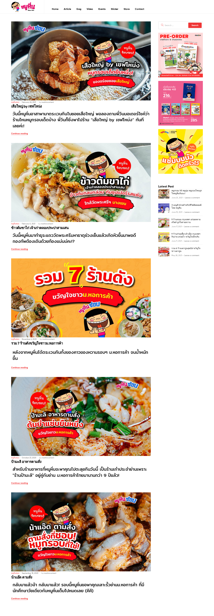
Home (55, 8)
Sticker (114, 8)
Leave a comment (192, 198)
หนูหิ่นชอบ (15, 102)
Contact (139, 8)
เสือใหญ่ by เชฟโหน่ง (26, 106)
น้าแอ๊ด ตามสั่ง (21, 577)
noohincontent (48, 102)
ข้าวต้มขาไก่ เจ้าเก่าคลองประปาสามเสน (39, 228)
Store (127, 8)
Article (67, 8)
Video (90, 8)
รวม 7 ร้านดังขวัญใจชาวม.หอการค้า (37, 343)
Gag (78, 8)
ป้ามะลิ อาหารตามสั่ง (26, 462)
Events (102, 8)
